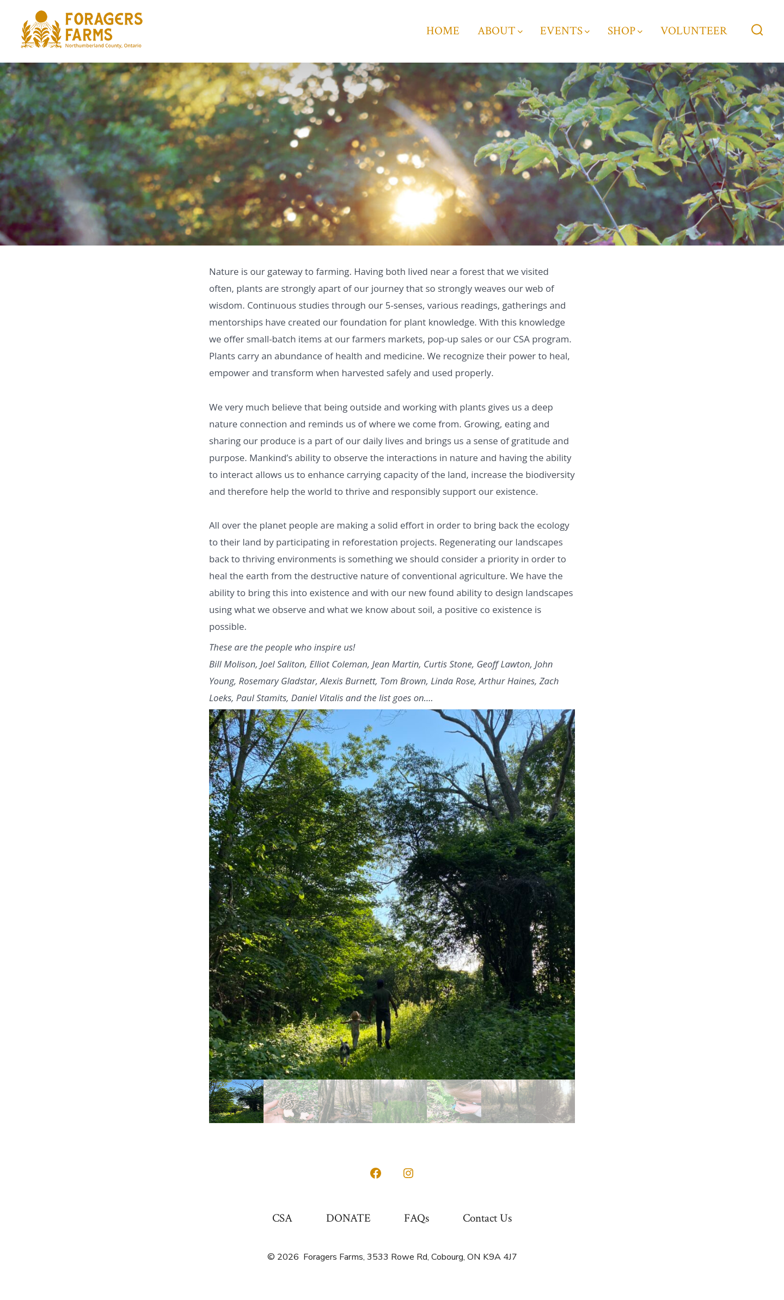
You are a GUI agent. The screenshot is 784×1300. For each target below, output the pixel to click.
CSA (282, 1218)
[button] (392, 894)
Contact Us (487, 1218)
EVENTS (565, 30)
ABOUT (500, 30)
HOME (443, 30)
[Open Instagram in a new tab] (408, 1173)
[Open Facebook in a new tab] (375, 1173)
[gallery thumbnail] (236, 1101)
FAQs (416, 1218)
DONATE (348, 1218)
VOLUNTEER (693, 30)
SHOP (625, 30)
